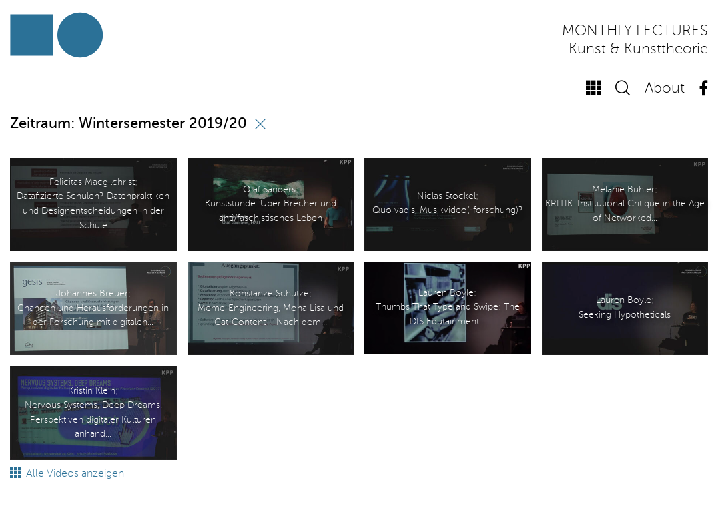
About (665, 88)
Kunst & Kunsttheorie (638, 49)
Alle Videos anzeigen (67, 474)
